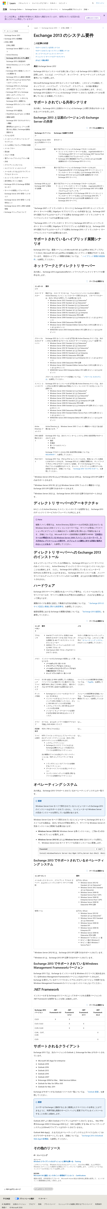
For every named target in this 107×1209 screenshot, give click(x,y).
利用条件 (98, 1204)
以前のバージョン (19, 1204)
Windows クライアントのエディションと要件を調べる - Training (57, 1161)
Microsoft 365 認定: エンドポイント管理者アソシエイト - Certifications (60, 1175)
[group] (71, 853)
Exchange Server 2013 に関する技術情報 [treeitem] (17, 207)
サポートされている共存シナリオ (48, 47)
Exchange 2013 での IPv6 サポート (86, 469)
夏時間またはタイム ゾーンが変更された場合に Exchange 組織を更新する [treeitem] (18, 129)
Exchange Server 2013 (49, 28)
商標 (3, 1207)
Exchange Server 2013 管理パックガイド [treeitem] (17, 195)
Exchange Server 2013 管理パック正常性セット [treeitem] (17, 201)
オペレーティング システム (92, 640)
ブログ (31, 1204)
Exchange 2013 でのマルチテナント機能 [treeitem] (18, 121)
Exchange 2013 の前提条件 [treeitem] (16, 61)
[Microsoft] (4, 3)
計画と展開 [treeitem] (10, 45)
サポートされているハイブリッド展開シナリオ (53, 51)
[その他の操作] (103, 28)
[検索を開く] (93, 3)
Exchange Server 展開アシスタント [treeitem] (18, 50)
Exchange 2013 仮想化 (92, 611)
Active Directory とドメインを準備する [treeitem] (18, 66)
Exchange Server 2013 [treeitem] (12, 35)
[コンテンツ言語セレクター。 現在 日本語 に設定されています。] (6, 1199)
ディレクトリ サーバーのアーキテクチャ (50, 57)
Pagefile (90, 682)
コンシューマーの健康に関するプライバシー (74, 1204)
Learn (36, 28)
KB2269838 (50, 454)
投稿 (39, 1204)
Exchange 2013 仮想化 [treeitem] (14, 110)
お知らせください (92, 18)
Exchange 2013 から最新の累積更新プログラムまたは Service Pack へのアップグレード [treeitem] (18, 80)
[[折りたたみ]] (28, 26)
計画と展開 (65, 28)
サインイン (100, 3)
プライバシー (49, 1204)
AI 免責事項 (6, 1204)
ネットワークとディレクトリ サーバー (50, 54)
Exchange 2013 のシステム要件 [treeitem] (17, 58)
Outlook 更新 (93, 1091)
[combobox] (16, 31)
